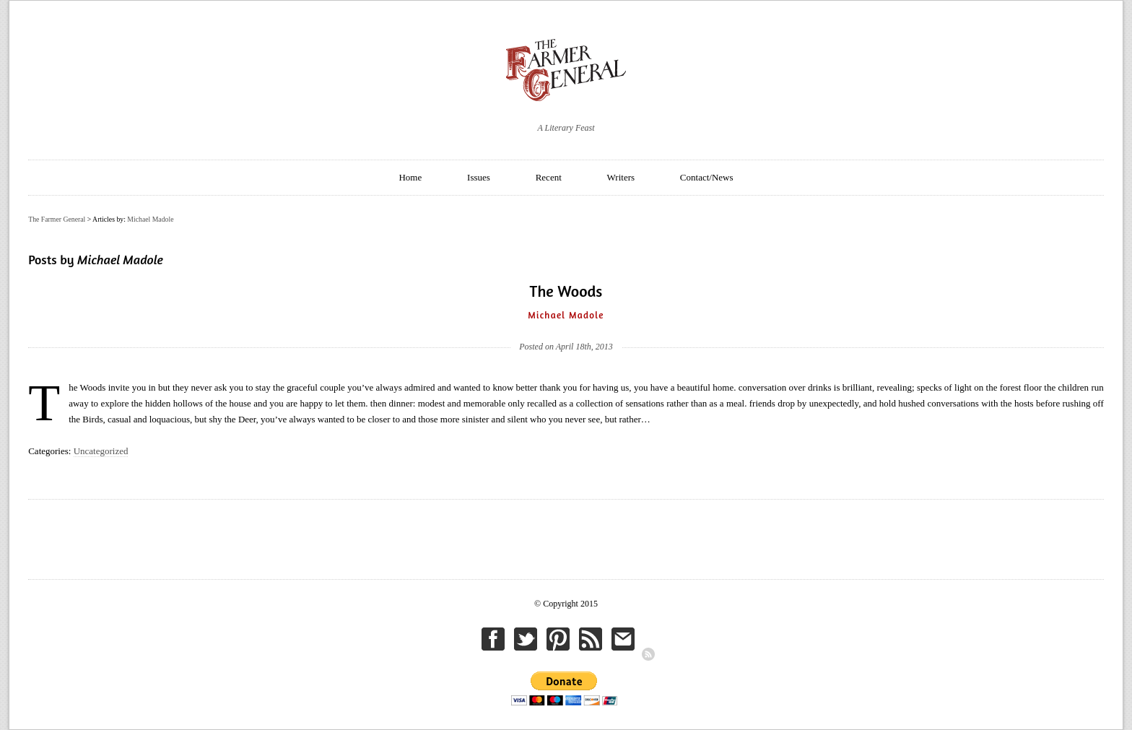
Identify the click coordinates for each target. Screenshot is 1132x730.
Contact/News (706, 177)
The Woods (566, 291)
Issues (478, 177)
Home (410, 177)
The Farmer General (56, 219)
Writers (621, 177)
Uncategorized (101, 451)
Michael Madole (150, 219)
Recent (549, 177)
